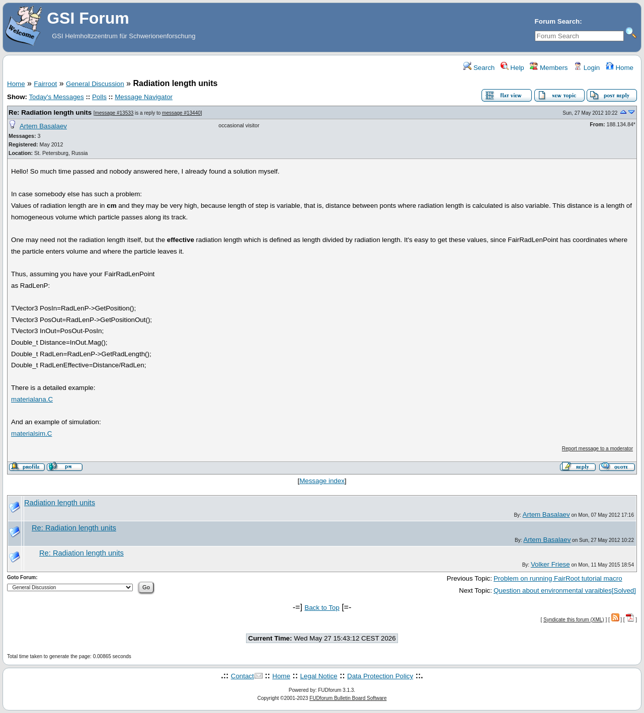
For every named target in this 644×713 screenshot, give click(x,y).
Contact (242, 676)
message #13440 (181, 113)
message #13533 (114, 113)
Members (549, 67)
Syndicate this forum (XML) (573, 619)
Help (512, 67)
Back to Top (321, 607)
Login (587, 67)
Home (619, 67)
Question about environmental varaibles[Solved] (565, 590)
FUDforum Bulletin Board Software (347, 698)
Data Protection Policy (380, 676)
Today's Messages (56, 97)
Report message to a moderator (597, 448)
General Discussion (95, 84)
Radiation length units (59, 503)
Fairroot (45, 84)
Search (479, 67)
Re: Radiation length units (50, 112)
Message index (322, 481)
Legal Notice (318, 676)
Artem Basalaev (43, 126)
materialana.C (32, 399)
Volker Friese (550, 564)
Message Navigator (144, 97)
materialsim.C (31, 433)
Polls (99, 97)
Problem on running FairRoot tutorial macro (558, 578)
